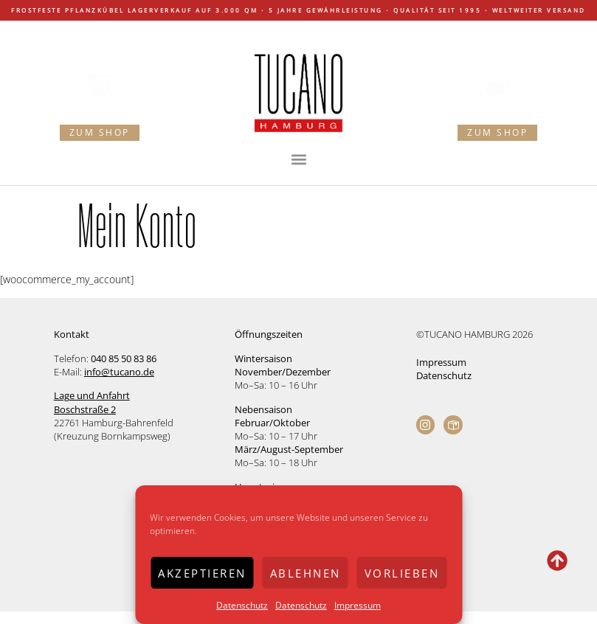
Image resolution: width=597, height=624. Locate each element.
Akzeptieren (202, 573)
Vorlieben (402, 573)
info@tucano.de (119, 371)
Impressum (357, 605)
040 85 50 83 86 (123, 358)
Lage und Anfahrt (92, 395)
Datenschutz (242, 605)
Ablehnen (305, 573)
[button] (298, 160)
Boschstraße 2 (85, 409)
